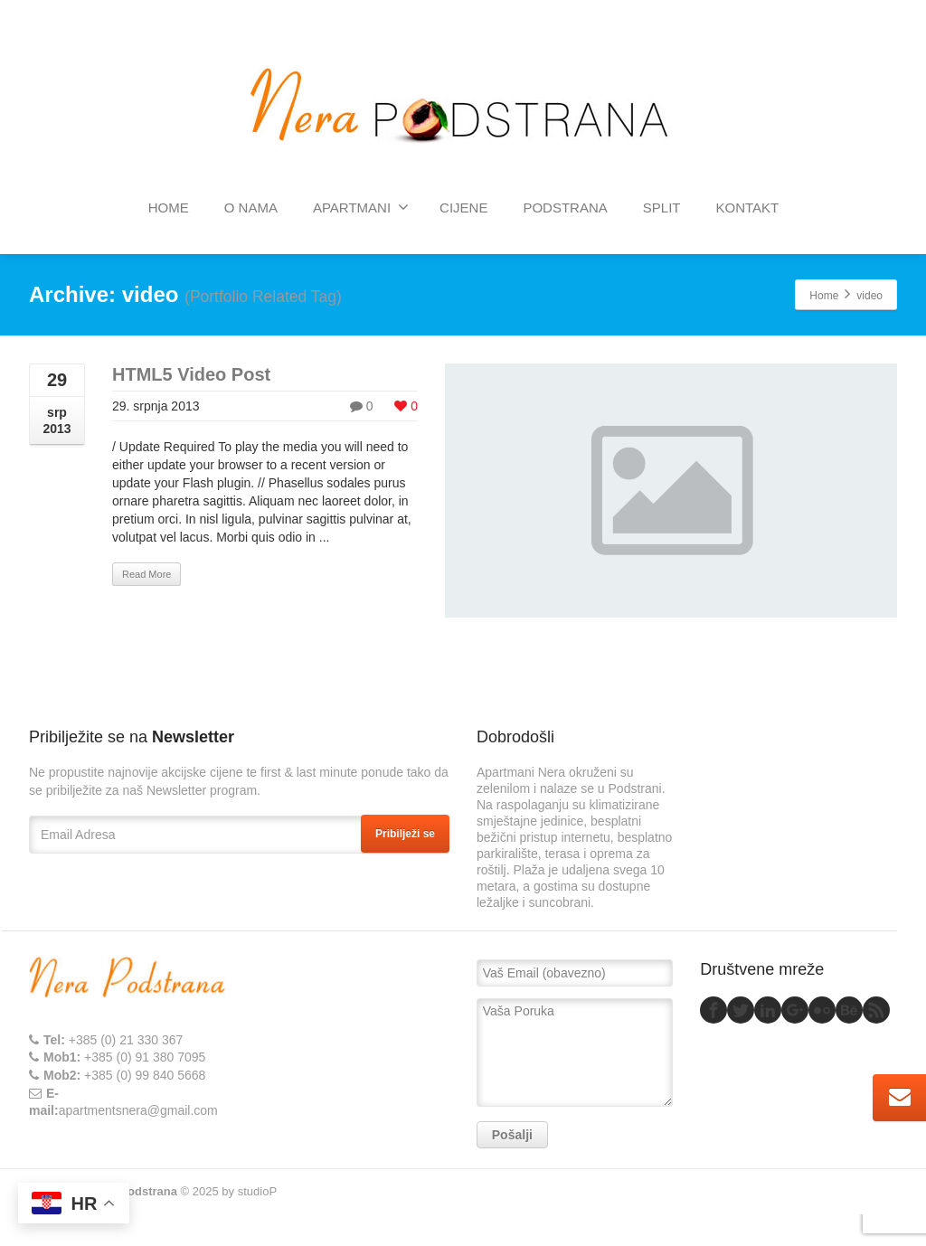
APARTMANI (361, 207)
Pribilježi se (405, 833)
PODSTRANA (565, 207)
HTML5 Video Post (191, 374)
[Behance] (849, 1010)
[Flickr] (822, 1010)
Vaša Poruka (575, 1052)
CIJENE (463, 207)
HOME (168, 207)
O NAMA (251, 207)
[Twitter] (740, 1010)
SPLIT (662, 207)
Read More (146, 574)
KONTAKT (747, 207)
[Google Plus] (794, 1010)
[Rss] (876, 1010)
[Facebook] (713, 1010)
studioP (257, 1191)
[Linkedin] (767, 1010)
